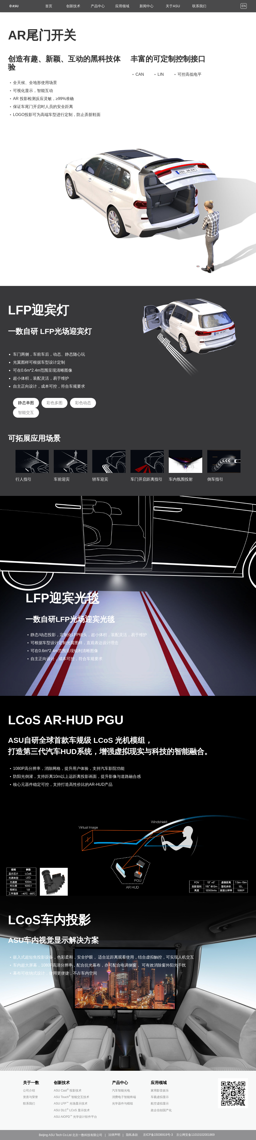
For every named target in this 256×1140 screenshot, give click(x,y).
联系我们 (197, 5)
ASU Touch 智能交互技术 (71, 1097)
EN (244, 5)
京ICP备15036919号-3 (158, 1135)
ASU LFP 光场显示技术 (70, 1103)
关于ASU (171, 5)
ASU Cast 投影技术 (68, 1090)
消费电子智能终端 (124, 1097)
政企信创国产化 (161, 1110)
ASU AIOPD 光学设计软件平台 (75, 1117)
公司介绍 (29, 1090)
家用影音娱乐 (160, 1090)
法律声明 (114, 1135)
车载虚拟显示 (160, 1097)
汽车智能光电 (121, 1090)
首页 (46, 5)
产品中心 (95, 5)
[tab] (26, 403)
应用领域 (120, 5)
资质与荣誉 (30, 1097)
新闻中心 (144, 5)
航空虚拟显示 (160, 1103)
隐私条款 (132, 1135)
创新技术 (71, 5)
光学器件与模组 (122, 1103)
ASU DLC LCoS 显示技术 (72, 1110)
